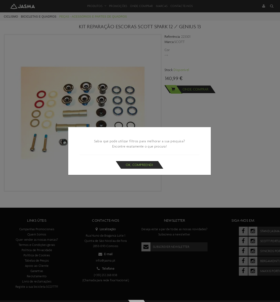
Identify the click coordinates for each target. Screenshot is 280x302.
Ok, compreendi (139, 165)
